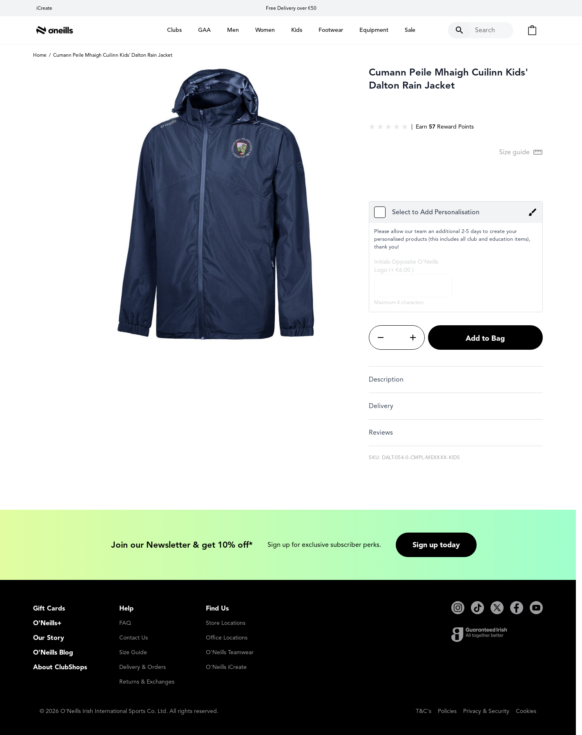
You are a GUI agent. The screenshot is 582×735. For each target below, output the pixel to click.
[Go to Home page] (54, 30)
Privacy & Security (486, 711)
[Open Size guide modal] (521, 152)
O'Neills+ (47, 623)
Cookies (526, 711)
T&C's (423, 711)
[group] (388, 127)
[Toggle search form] (480, 30)
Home (40, 55)
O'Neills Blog (53, 652)
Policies (447, 711)
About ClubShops (60, 667)
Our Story (48, 638)
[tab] (456, 379)
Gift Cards (49, 608)
